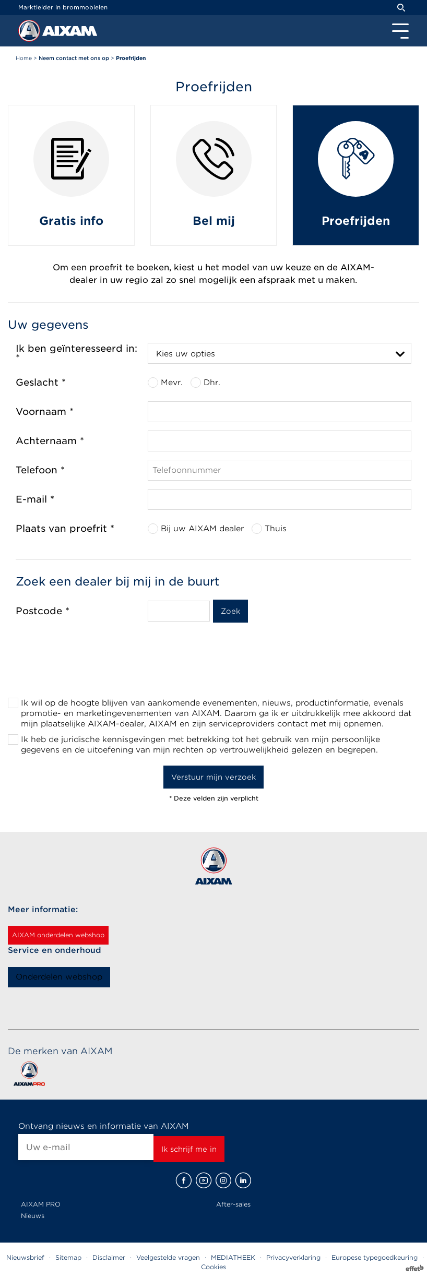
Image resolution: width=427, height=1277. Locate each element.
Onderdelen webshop (59, 977)
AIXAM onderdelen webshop (58, 935)
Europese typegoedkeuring (374, 1257)
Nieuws (32, 1216)
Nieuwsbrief (25, 1257)
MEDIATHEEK (233, 1257)
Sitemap (68, 1257)
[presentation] (213, 668)
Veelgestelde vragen (168, 1257)
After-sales (233, 1204)
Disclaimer (108, 1257)
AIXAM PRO (41, 1204)
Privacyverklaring (293, 1257)
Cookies (213, 1267)
